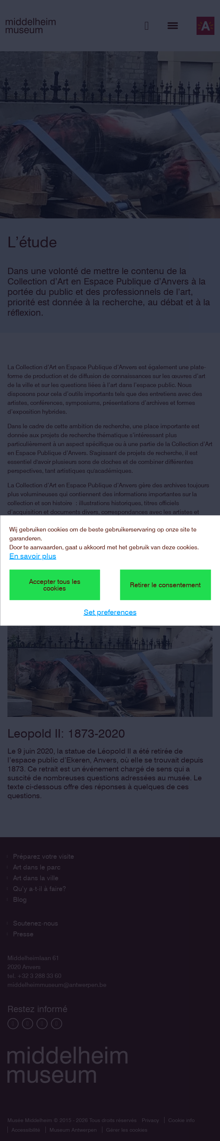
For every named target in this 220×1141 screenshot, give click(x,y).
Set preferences (110, 612)
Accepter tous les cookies (54, 585)
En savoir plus (32, 556)
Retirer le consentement (165, 585)
